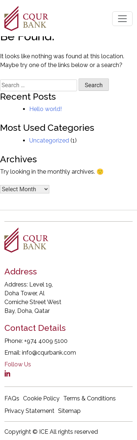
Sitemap (69, 410)
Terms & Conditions (89, 398)
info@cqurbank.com (49, 352)
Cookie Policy (41, 398)
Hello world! (45, 109)
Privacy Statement (29, 410)
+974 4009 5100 (46, 340)
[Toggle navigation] (122, 18)
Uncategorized (49, 140)
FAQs (11, 398)
